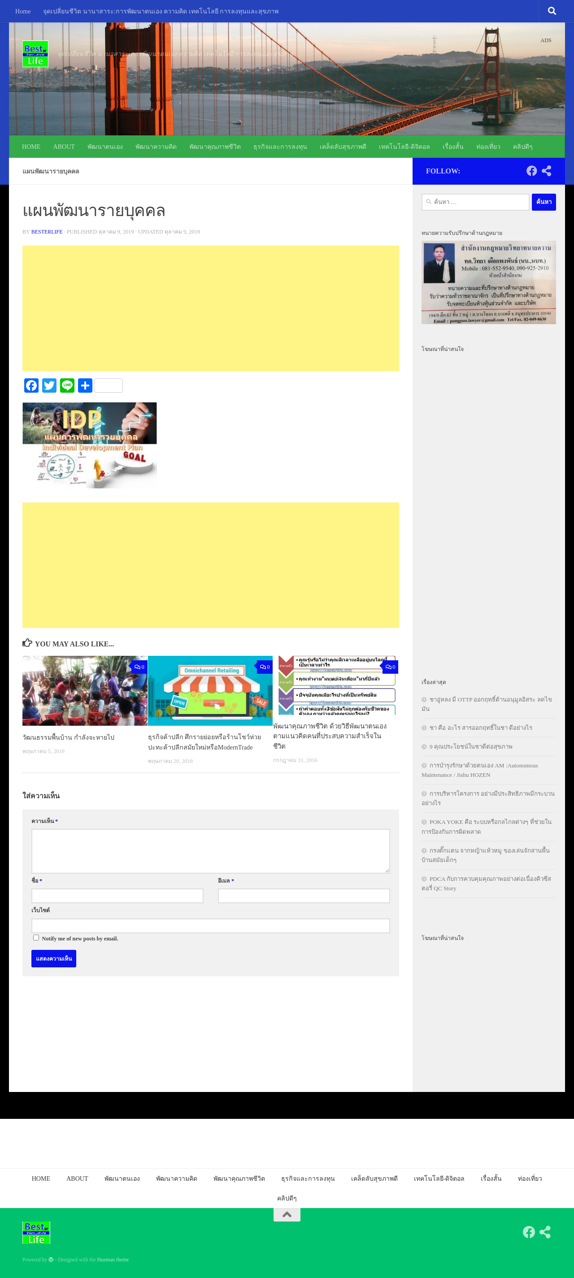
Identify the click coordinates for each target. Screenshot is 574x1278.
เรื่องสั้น (453, 146)
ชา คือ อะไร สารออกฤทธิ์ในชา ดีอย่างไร (481, 727)
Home (22, 11)
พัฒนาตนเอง (105, 146)
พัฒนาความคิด (156, 146)
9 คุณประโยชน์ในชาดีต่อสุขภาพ (471, 746)
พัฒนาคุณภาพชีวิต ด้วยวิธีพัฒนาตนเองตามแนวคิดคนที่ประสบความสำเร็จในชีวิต (330, 736)
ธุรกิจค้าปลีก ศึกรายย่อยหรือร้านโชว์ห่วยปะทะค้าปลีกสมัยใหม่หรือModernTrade (200, 747)
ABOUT (64, 146)
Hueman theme (113, 1260)
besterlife (47, 232)
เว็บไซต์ (40, 921)
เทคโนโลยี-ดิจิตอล (404, 146)
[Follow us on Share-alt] (546, 170)
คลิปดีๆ (523, 146)
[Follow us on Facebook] (531, 170)
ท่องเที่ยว (488, 146)
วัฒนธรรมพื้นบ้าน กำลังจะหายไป (69, 737)
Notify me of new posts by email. (80, 948)
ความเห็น (44, 831)
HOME (31, 146)
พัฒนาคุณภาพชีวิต (215, 146)
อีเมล (226, 891)
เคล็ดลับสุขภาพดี (343, 146)
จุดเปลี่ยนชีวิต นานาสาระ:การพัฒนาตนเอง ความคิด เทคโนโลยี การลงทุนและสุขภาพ (160, 11)
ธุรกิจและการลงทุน (280, 146)
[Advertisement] (210, 308)
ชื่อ (36, 891)
